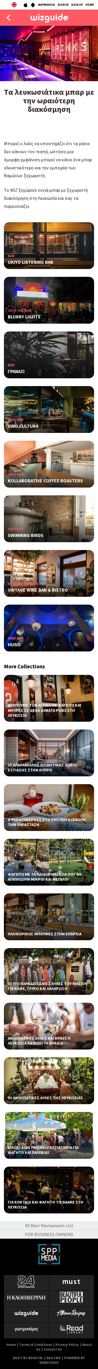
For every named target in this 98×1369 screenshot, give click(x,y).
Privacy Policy (67, 1344)
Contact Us (53, 1349)
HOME (89, 5)
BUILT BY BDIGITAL (28, 1358)
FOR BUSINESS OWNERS (49, 1234)
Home (11, 1344)
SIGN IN (62, 5)
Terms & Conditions (35, 1344)
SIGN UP (77, 5)
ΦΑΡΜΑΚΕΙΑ (46, 5)
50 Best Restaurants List (49, 1226)
